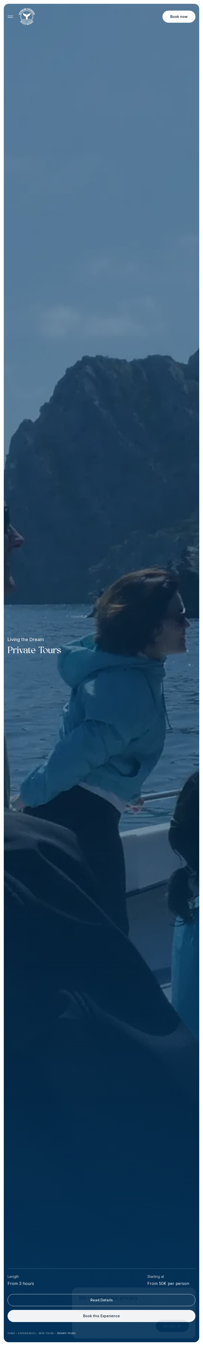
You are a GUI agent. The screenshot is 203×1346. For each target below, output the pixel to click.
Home (11, 1333)
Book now (179, 16)
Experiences (27, 1333)
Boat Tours (46, 1333)
